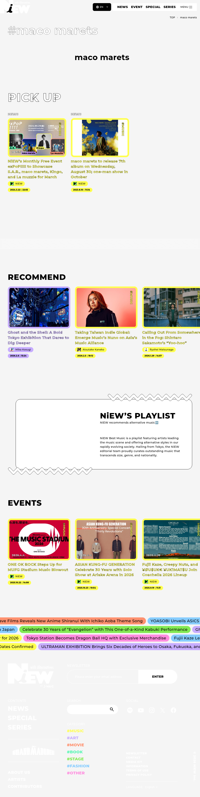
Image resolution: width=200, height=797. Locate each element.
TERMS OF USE (137, 770)
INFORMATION (137, 766)
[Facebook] (173, 710)
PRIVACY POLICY (139, 775)
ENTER (158, 676)
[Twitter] (162, 710)
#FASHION (78, 766)
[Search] (92, 709)
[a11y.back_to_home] (16, 8)
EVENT (137, 7)
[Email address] (102, 677)
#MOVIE (75, 745)
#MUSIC (75, 731)
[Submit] (112, 709)
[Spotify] (130, 710)
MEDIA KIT (134, 762)
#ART (73, 738)
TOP (172, 17)
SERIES (169, 7)
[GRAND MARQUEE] (33, 750)
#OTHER (76, 773)
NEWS (122, 7)
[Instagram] (152, 710)
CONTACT (133, 757)
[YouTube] (141, 710)
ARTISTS (17, 779)
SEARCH (74, 701)
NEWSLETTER (78, 666)
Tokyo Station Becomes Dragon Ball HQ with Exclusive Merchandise (98, 638)
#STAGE (75, 759)
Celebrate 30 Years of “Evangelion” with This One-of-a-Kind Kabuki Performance (107, 629)
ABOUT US (19, 772)
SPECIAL (153, 7)
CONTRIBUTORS (25, 786)
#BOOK (75, 752)
